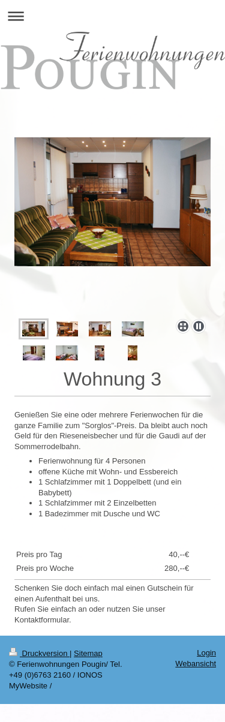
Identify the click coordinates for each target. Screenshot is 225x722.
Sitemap (88, 653)
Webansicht (195, 663)
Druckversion (39, 653)
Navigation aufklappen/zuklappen (112, 16)
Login (206, 652)
